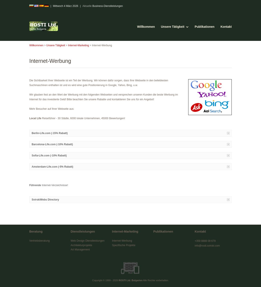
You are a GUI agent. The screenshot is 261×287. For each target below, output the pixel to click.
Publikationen (204, 26)
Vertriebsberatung (39, 240)
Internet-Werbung (122, 240)
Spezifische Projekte (123, 245)
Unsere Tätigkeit (172, 26)
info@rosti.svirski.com (207, 245)
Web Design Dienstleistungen (87, 240)
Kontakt (226, 26)
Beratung (35, 231)
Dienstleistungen (83, 231)
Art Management (80, 249)
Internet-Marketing (78, 45)
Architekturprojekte (81, 245)
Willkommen (146, 26)
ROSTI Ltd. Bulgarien (131, 280)
